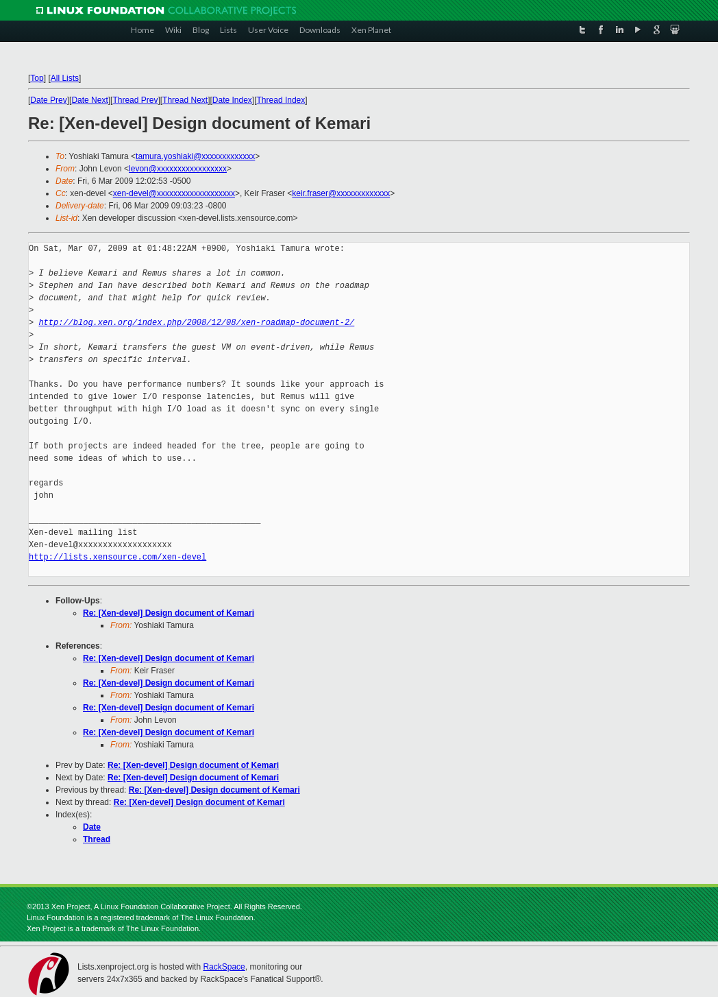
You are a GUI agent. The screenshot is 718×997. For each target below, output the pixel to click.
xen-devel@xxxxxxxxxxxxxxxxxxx (174, 193)
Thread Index (281, 100)
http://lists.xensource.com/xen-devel (117, 557)
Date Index (232, 100)
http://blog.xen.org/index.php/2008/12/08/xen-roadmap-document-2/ (196, 322)
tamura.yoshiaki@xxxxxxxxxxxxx (195, 156)
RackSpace (224, 967)
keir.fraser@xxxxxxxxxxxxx (341, 193)
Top (36, 78)
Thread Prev (135, 100)
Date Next (89, 100)
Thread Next (185, 100)
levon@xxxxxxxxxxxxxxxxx (178, 168)
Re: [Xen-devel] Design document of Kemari (168, 613)
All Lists (65, 78)
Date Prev (48, 100)
